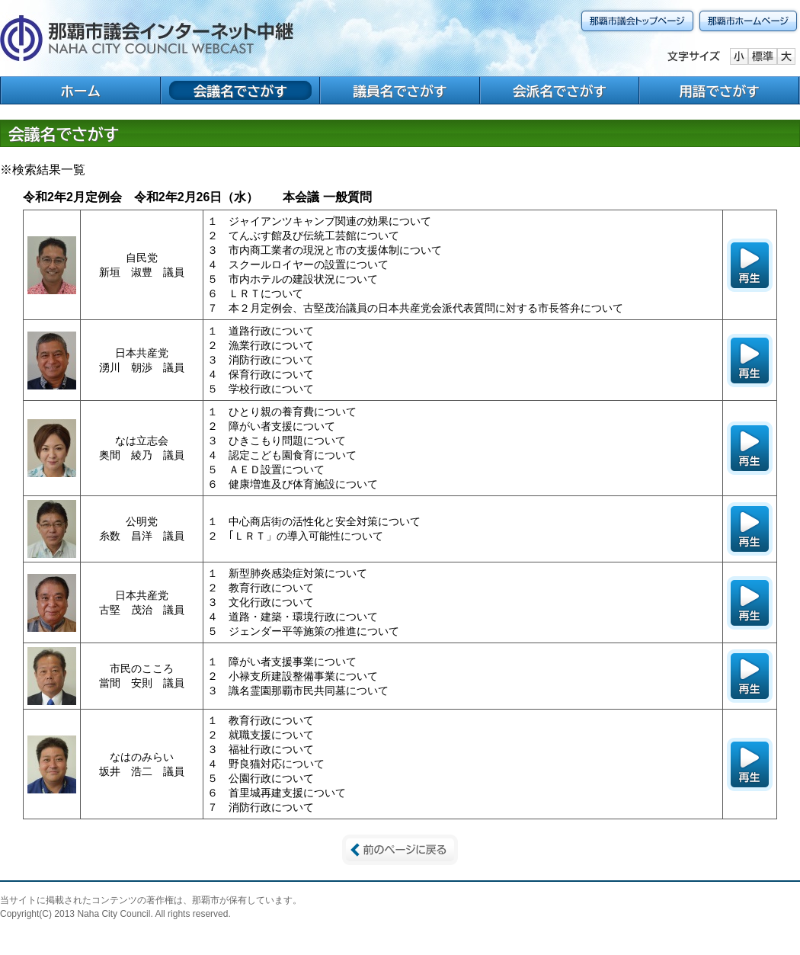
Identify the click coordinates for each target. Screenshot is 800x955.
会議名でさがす (240, 91)
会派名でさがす (559, 91)
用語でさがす (719, 91)
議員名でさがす (399, 91)
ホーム (80, 91)
